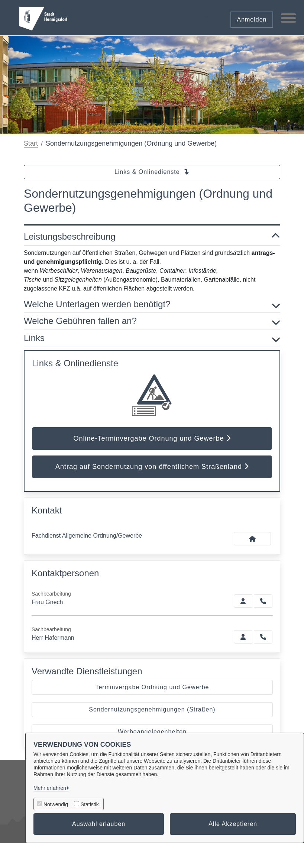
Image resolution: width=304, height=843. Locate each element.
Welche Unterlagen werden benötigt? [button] (152, 304)
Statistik (90, 804)
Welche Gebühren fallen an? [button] (152, 321)
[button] (209, 17)
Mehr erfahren (49, 788)
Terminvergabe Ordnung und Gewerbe (152, 687)
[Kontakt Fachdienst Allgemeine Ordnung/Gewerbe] (252, 538)
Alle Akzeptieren (232, 824)
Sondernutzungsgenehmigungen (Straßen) (152, 709)
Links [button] (152, 338)
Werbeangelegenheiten (152, 732)
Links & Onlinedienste (152, 172)
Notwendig (55, 804)
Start (31, 143)
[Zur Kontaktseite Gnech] (243, 601)
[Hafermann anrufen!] (263, 636)
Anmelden (251, 19)
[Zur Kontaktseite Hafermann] (243, 636)
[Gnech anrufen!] (263, 601)
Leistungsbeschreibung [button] (152, 236)
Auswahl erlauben (98, 824)
